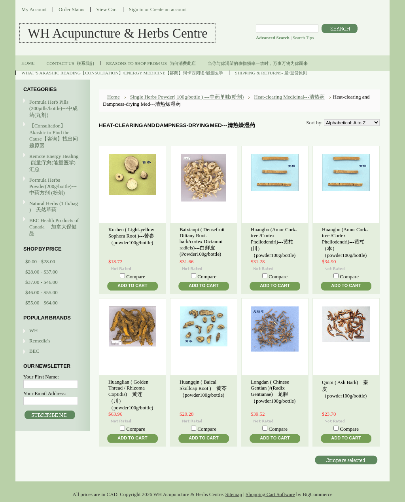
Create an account (168, 9)
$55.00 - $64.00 (41, 303)
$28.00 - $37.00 (41, 272)
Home (113, 97)
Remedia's (39, 341)
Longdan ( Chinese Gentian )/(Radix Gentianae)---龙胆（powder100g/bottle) (273, 391)
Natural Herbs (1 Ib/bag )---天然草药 (53, 206)
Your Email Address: (44, 393)
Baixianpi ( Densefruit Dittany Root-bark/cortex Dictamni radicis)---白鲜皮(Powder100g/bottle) (202, 242)
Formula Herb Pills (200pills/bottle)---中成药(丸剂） (53, 108)
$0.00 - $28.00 (40, 261)
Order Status (71, 9)
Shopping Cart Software (270, 494)
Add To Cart (132, 285)
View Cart (106, 9)
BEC (34, 351)
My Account (34, 9)
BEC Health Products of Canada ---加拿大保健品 (54, 226)
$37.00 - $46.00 (41, 282)
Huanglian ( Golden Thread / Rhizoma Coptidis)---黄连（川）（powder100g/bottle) (130, 395)
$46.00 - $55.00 (41, 292)
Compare (135, 277)
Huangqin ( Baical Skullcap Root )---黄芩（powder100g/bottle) (203, 388)
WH (33, 330)
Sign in (136, 9)
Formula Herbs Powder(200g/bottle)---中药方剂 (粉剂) (51, 186)
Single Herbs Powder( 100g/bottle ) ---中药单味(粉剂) (187, 97)
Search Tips (303, 37)
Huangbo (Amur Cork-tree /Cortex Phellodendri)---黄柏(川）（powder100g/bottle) (274, 242)
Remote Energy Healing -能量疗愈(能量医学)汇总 (51, 162)
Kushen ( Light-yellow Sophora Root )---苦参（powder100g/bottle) (131, 236)
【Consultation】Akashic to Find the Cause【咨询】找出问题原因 (53, 135)
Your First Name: (41, 377)
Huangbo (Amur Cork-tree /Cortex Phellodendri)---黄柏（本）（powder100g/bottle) (345, 242)
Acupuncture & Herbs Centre (118, 33)
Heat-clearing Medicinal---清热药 (289, 97)
